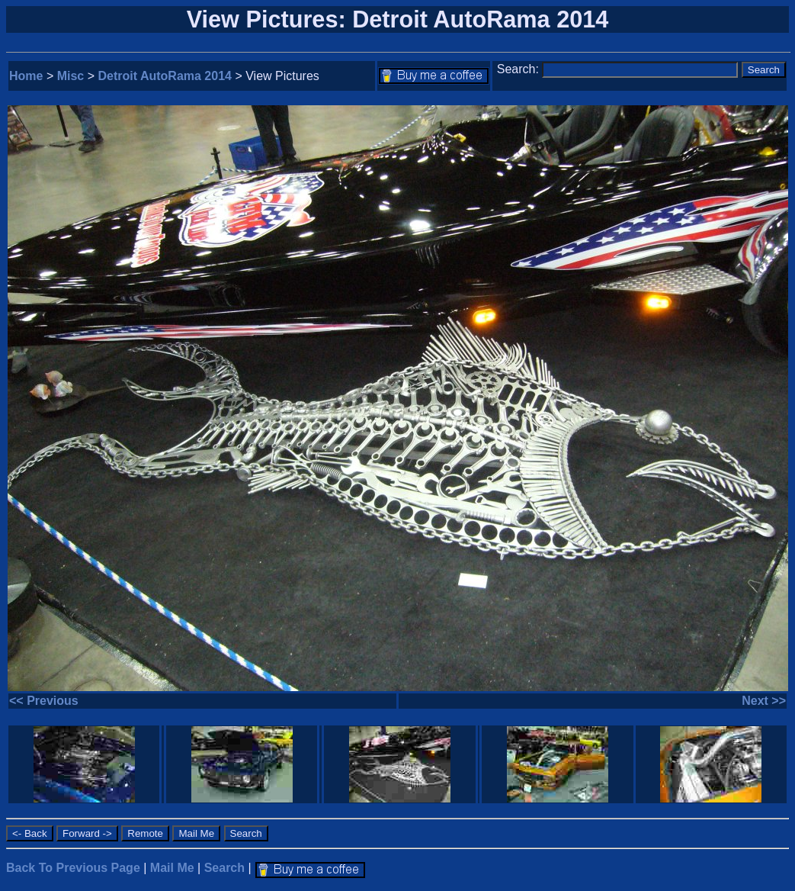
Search (224, 867)
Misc (71, 75)
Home (26, 75)
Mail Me (172, 867)
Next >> (764, 700)
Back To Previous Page (73, 867)
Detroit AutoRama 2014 (165, 75)
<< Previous (44, 700)
